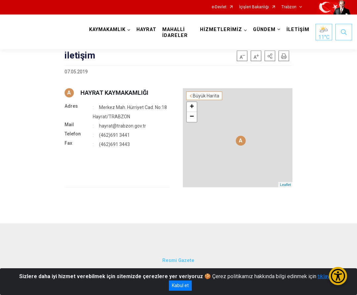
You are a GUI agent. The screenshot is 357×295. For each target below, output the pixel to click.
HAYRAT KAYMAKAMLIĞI (114, 92)
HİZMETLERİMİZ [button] (221, 29)
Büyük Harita (206, 95)
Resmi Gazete (178, 260)
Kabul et (180, 285)
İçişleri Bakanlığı (254, 7)
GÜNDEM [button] (264, 29)
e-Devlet (219, 7)
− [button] (192, 117)
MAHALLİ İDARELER (175, 32)
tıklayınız (328, 276)
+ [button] (192, 107)
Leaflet (285, 185)
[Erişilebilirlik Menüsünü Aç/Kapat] (338, 276)
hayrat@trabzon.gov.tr (122, 126)
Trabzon (288, 7)
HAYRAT (146, 29)
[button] (270, 56)
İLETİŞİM (297, 29)
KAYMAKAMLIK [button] (107, 29)
